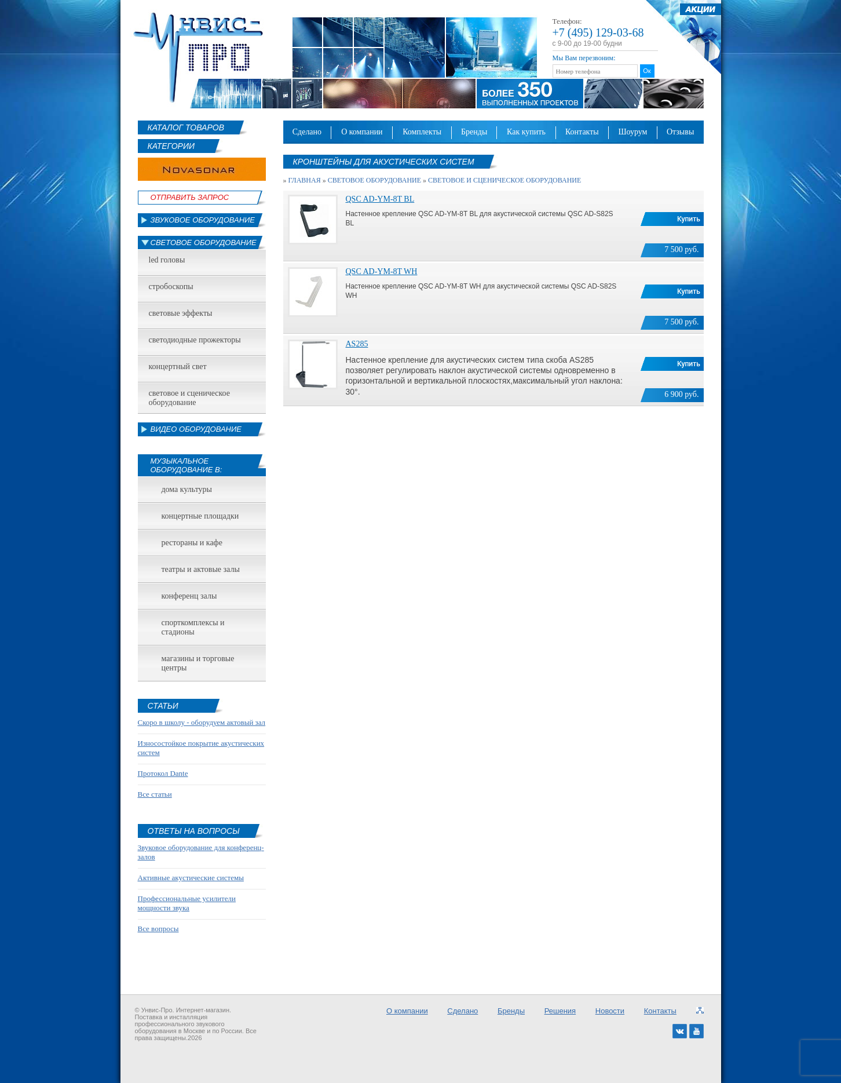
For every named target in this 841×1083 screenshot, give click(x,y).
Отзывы (680, 131)
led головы (167, 260)
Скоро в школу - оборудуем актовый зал (202, 722)
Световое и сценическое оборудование (189, 398)
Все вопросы (158, 928)
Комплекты (422, 131)
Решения (560, 1011)
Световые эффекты (181, 313)
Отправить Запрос (190, 197)
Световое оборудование (204, 242)
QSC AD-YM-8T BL (380, 199)
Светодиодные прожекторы (195, 340)
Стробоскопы (171, 286)
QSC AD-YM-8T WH (382, 271)
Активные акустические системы (191, 877)
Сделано (306, 131)
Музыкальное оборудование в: (186, 465)
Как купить (526, 131)
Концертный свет (178, 366)
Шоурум (632, 131)
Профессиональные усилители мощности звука (187, 903)
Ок (646, 70)
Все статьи (155, 794)
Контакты (582, 131)
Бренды (474, 131)
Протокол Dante (163, 773)
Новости (609, 1011)
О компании (362, 131)
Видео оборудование (196, 429)
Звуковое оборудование (203, 220)
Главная (304, 180)
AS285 (357, 344)
